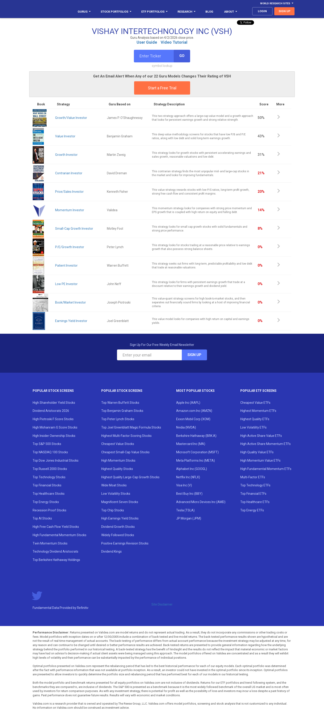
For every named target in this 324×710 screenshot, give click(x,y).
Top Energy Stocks (46, 502)
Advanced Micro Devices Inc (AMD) (200, 502)
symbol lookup (162, 66)
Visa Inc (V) (184, 485)
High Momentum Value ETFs (260, 460)
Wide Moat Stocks (114, 485)
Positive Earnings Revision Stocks (124, 543)
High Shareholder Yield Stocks (54, 402)
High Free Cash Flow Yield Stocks (56, 527)
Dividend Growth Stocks (118, 527)
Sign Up (194, 355)
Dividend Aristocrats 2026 (51, 411)
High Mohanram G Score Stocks (55, 427)
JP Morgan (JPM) (188, 518)
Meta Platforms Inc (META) (195, 460)
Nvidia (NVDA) (186, 427)
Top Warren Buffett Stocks (120, 402)
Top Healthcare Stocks (49, 493)
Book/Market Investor (70, 302)
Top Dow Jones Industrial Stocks (56, 460)
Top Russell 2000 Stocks (50, 469)
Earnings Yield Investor (71, 321)
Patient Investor (66, 265)
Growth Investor (66, 155)
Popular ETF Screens (258, 390)
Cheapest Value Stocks (117, 444)
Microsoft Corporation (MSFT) (197, 452)
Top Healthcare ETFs (255, 502)
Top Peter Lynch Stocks (117, 419)
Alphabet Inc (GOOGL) (191, 469)
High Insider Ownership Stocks (54, 436)
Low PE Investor (66, 284)
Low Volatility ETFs (253, 427)
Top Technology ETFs (255, 485)
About (230, 11)
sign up (284, 11)
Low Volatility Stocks (115, 493)
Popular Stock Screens (53, 390)
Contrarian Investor (68, 173)
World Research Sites (276, 3)
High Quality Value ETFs (257, 452)
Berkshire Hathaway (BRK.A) (196, 436)
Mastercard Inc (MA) (190, 444)
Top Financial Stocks (47, 485)
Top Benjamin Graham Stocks (122, 411)
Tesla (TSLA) (185, 510)
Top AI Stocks (42, 518)
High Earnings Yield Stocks (120, 518)
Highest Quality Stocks (117, 469)
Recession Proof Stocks (49, 510)
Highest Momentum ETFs (258, 411)
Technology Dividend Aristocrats (55, 551)
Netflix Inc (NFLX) (188, 477)
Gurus (84, 11)
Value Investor (65, 136)
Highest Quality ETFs (254, 419)
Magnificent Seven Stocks (119, 502)
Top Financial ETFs (253, 493)
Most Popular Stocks (195, 390)
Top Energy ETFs (252, 510)
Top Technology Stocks (49, 477)
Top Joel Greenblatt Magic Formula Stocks (131, 427)
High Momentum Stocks (118, 460)
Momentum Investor (69, 210)
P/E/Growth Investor (69, 247)
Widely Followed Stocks (117, 535)
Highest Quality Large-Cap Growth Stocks (130, 477)
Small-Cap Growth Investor (74, 228)
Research (187, 11)
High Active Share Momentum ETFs (265, 444)
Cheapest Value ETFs (255, 402)
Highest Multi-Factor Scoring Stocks (126, 436)
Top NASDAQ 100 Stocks (50, 452)
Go (181, 56)
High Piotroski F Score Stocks (53, 419)
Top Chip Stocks (112, 510)
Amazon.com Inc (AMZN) (194, 411)
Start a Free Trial (162, 88)
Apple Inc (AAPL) (188, 402)
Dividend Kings (111, 551)
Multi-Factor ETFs (252, 477)
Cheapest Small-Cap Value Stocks (125, 452)
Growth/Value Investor (71, 118)
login (262, 11)
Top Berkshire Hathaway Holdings (56, 560)
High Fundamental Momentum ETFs (265, 469)
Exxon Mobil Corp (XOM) (193, 419)
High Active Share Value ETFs (261, 436)
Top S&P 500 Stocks (47, 444)
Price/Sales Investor (69, 191)
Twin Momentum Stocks (50, 543)
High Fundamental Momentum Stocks (59, 535)
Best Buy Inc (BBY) (189, 493)
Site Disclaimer (162, 604)
